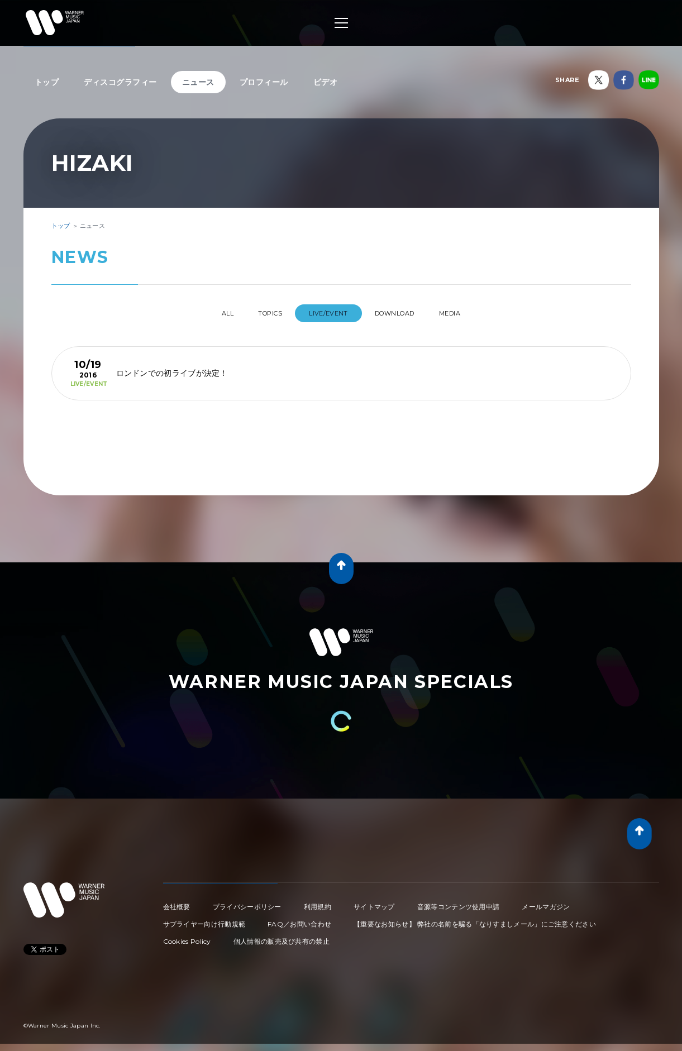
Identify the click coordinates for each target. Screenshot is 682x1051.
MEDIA (471, 313)
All (206, 313)
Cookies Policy (187, 937)
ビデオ (325, 82)
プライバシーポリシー (247, 902)
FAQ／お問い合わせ (299, 919)
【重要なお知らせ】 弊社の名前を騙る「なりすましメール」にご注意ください (475, 919)
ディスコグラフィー (120, 82)
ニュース (198, 82)
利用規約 (317, 902)
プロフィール (264, 82)
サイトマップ (374, 902)
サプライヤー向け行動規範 (204, 919)
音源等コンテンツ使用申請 (458, 902)
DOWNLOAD (404, 313)
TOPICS (261, 313)
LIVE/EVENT (328, 313)
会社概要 (176, 902)
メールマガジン (546, 902)
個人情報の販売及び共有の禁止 (281, 937)
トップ (47, 82)
